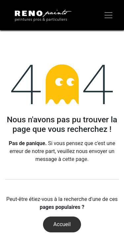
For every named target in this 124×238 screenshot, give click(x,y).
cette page (74, 159)
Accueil (61, 224)
